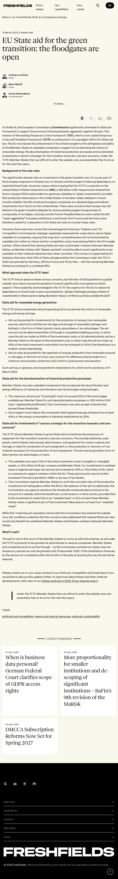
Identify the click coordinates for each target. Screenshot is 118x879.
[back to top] (110, 872)
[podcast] (34, 784)
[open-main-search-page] (98, 6)
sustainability (92, 616)
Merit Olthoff (15, 84)
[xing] (24, 784)
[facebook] (109, 118)
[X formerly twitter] (5, 784)
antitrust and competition (18, 616)
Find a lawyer (40, 7)
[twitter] (91, 118)
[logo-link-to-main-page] (18, 6)
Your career (80, 7)
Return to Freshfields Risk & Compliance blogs (34, 17)
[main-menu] (109, 5)
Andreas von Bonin (18, 75)
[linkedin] (100, 118)
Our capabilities (61, 7)
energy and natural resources (53, 616)
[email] (82, 118)
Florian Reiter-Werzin (19, 94)
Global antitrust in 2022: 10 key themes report (70, 580)
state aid (77, 616)
